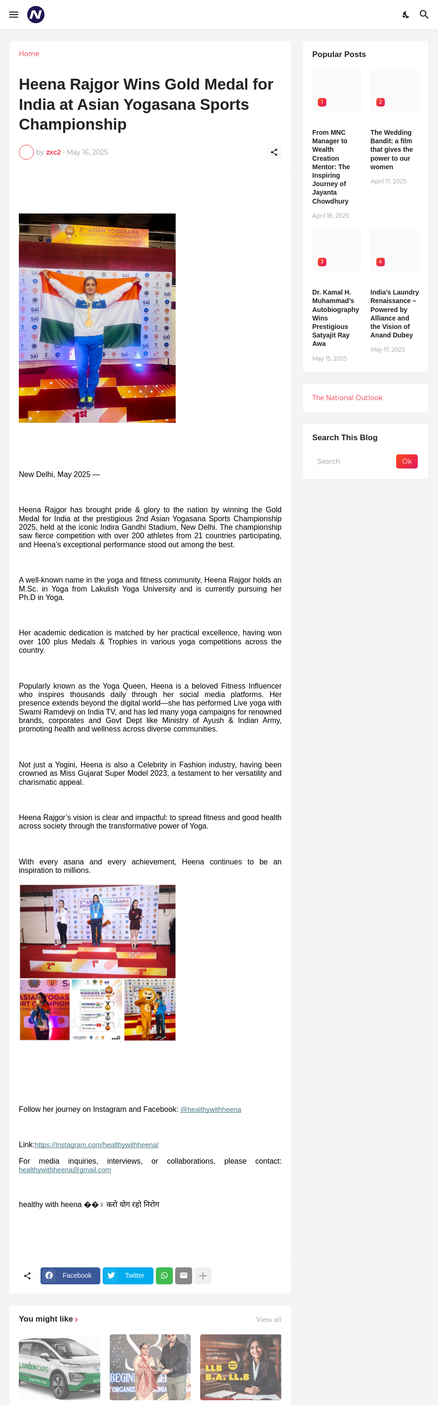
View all (269, 1319)
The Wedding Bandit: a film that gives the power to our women (392, 150)
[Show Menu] (13, 15)
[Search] (425, 15)
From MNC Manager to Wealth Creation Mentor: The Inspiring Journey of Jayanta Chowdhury (331, 167)
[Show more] (203, 1275)
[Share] (274, 152)
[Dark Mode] (406, 15)
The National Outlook (347, 398)
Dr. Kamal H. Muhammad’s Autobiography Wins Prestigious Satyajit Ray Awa (335, 317)
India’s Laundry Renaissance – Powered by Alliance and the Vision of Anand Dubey (395, 313)
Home (29, 53)
